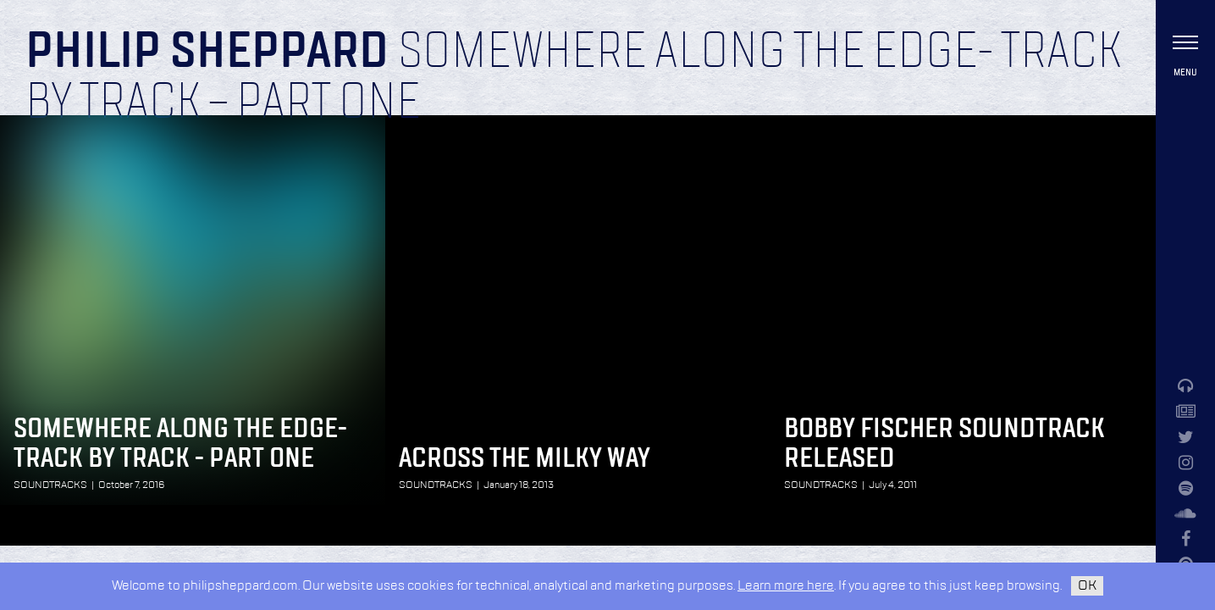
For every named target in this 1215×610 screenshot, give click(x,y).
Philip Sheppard (207, 52)
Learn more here (785, 586)
